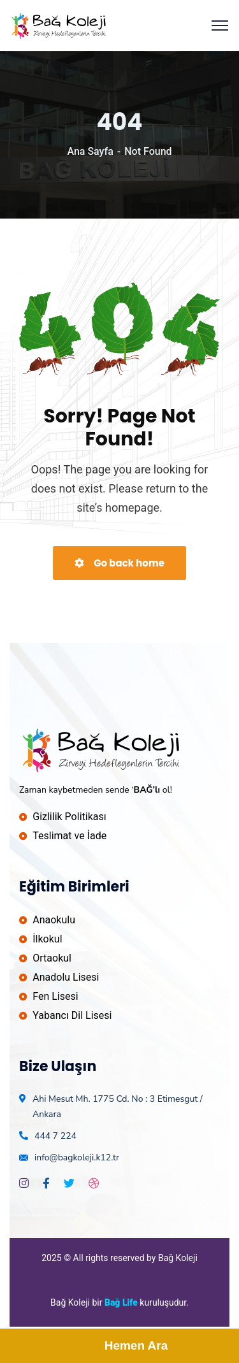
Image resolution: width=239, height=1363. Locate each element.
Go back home (119, 563)
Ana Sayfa (90, 151)
